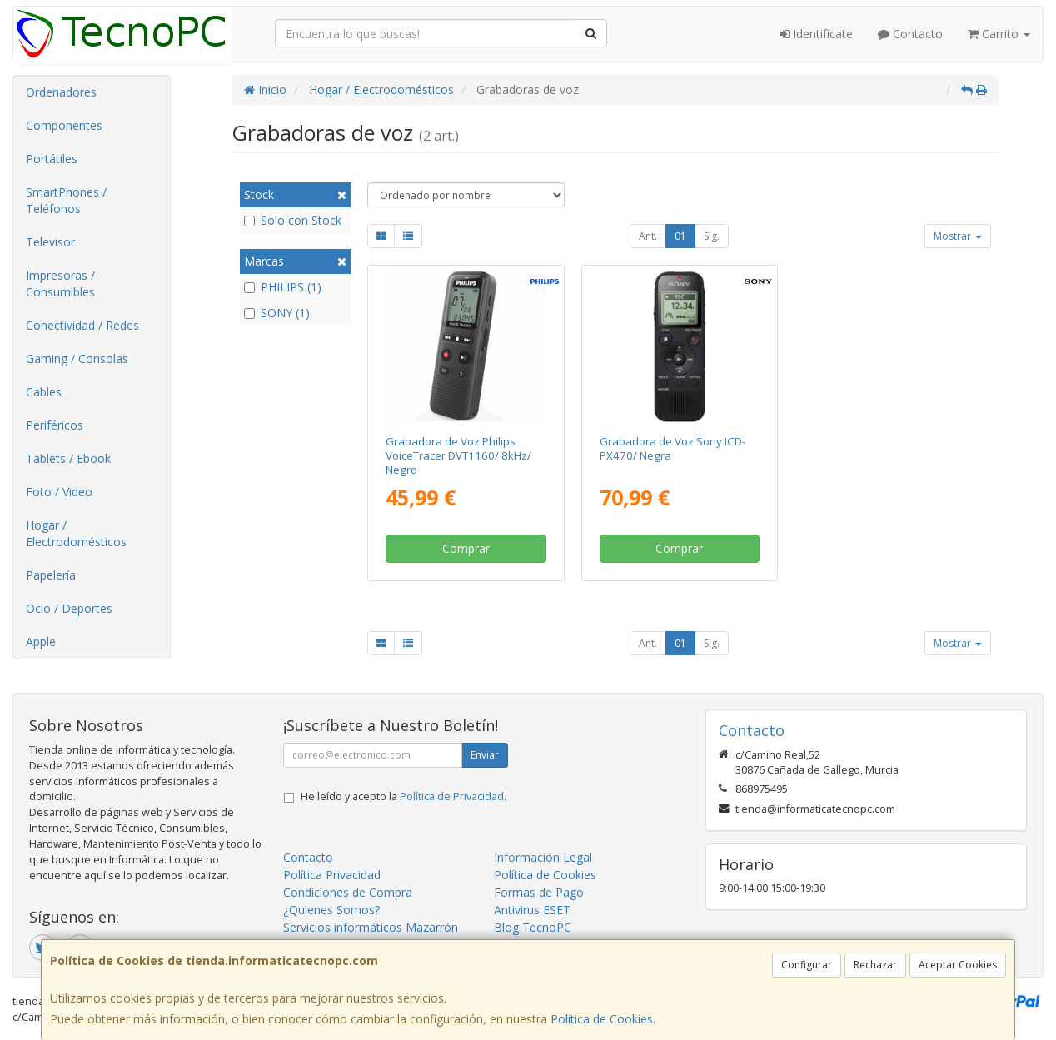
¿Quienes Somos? (331, 910)
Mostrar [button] (958, 236)
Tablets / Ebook (68, 458)
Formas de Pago (539, 892)
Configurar (806, 965)
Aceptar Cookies (958, 965)
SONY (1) (277, 313)
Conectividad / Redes (82, 325)
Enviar (485, 755)
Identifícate (816, 34)
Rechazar (875, 965)
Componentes (64, 125)
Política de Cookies (601, 1019)
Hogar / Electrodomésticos (76, 533)
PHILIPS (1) (282, 287)
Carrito (999, 34)
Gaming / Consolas (77, 358)
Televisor (50, 242)
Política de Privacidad (452, 796)
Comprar (466, 548)
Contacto (910, 34)
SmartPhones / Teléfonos (66, 200)
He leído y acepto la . (403, 796)
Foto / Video (59, 492)
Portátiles (51, 159)
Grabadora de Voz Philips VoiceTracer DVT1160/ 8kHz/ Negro (458, 456)
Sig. (712, 236)
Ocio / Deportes (69, 608)
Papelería (51, 575)
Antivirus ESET (532, 910)
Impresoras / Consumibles (60, 283)
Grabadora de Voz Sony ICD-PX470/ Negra (672, 448)
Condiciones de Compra (347, 892)
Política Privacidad (332, 875)
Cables (44, 392)
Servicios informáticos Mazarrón (370, 927)
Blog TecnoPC (532, 927)
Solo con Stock (292, 220)
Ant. (648, 236)
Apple (41, 641)
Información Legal (543, 857)
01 (680, 236)
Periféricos (54, 425)
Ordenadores (61, 92)
